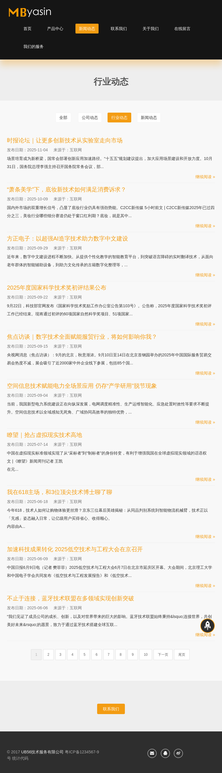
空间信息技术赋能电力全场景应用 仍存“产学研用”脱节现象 (82, 386)
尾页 (181, 655)
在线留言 (182, 28)
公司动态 (90, 117)
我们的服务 (33, 46)
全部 (63, 117)
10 (145, 655)
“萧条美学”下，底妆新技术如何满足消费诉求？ (66, 189)
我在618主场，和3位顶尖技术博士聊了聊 (59, 492)
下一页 (163, 655)
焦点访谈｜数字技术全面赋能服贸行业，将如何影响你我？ (82, 337)
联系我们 (119, 28)
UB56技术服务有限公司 (42, 752)
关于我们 (151, 28)
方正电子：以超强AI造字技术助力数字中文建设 (67, 238)
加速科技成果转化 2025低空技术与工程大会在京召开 (75, 549)
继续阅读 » (205, 176)
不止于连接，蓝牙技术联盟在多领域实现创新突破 (70, 598)
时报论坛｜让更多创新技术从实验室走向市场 (65, 140)
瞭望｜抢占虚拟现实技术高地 (44, 435)
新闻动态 (87, 28)
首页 (27, 28)
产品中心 (55, 28)
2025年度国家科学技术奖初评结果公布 (57, 287)
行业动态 (119, 117)
